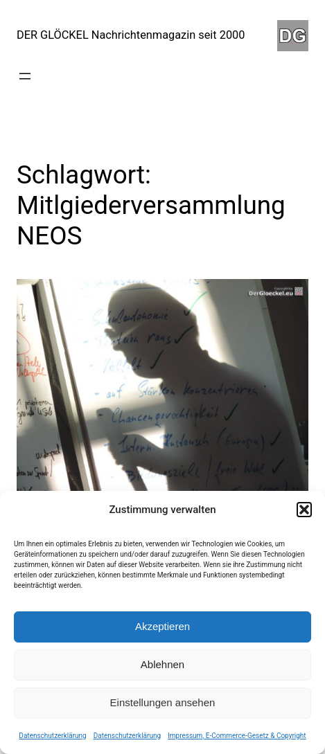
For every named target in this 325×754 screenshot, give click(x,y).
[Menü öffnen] (25, 76)
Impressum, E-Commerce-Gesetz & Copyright (237, 735)
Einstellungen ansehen (163, 702)
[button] (304, 510)
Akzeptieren (162, 626)
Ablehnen (162, 664)
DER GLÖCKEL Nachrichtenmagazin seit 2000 (131, 35)
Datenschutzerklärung (52, 735)
